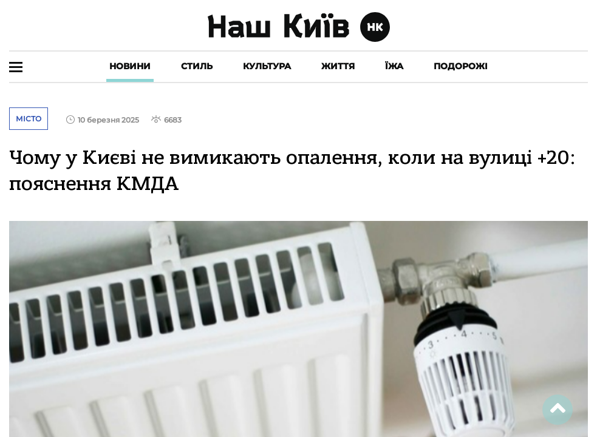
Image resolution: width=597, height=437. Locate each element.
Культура (267, 66)
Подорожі (461, 66)
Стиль (197, 66)
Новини (130, 66)
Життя (338, 66)
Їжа (394, 66)
